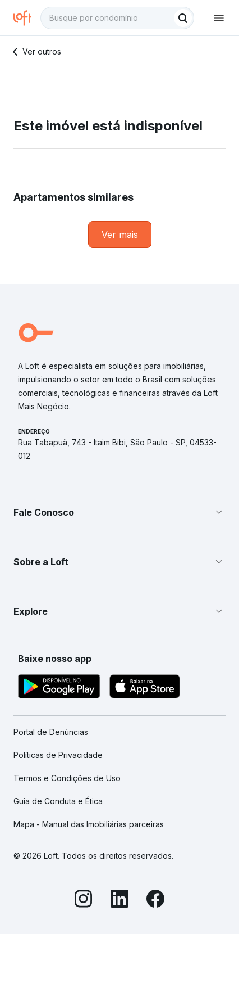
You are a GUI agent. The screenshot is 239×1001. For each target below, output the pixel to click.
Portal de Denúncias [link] (50, 732)
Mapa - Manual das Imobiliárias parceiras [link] (88, 824)
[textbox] (117, 18)
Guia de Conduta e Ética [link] (58, 801)
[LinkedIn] (119, 900)
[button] (119, 512)
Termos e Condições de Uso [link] (67, 778)
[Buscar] (183, 18)
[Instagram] (84, 900)
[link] (119, 234)
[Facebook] (155, 900)
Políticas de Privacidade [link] (58, 755)
